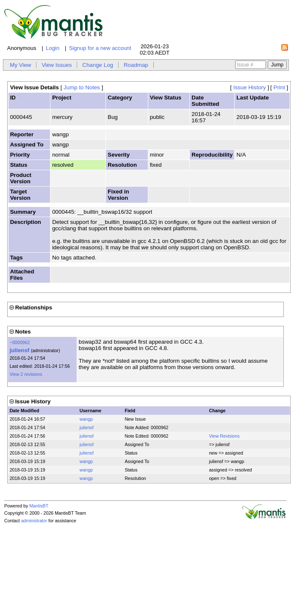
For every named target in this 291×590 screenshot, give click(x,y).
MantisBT (38, 505)
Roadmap (136, 65)
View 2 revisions (26, 374)
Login (52, 48)
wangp (86, 419)
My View (20, 65)
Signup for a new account (100, 48)
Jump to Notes (82, 87)
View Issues (57, 65)
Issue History (249, 87)
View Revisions (224, 435)
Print (279, 87)
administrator (34, 520)
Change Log (97, 65)
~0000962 (20, 342)
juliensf (20, 350)
